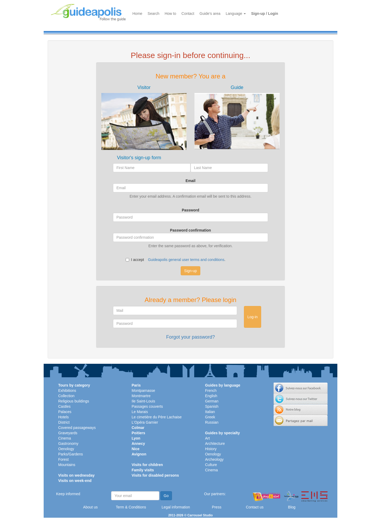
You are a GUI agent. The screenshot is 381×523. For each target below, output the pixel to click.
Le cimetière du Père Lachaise (157, 417)
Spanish (212, 406)
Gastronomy (68, 443)
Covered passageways (77, 428)
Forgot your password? (190, 337)
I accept (135, 260)
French (211, 390)
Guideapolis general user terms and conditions (186, 260)
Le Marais (140, 412)
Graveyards (67, 433)
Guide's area (209, 13)
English (211, 396)
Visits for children (147, 465)
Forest (63, 459)
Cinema (64, 438)
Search (153, 13)
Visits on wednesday (76, 475)
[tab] (143, 117)
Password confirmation (190, 230)
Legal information (176, 507)
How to (170, 13)
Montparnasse (143, 390)
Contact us (255, 507)
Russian (212, 422)
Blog (292, 507)
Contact (188, 13)
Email (190, 181)
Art (207, 438)
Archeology (214, 459)
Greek (210, 417)
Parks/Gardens (70, 454)
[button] (144, 117)
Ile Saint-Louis (143, 401)
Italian (210, 412)
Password (190, 210)
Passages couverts (147, 406)
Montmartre (141, 396)
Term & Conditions (131, 507)
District (64, 422)
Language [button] (236, 13)
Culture (211, 465)
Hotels (63, 417)
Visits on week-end (75, 480)
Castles (64, 406)
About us (90, 507)
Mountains (66, 465)
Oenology (66, 449)
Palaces (64, 412)
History (211, 449)
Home (137, 13)
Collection (66, 396)
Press (216, 507)
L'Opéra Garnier (145, 422)
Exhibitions (67, 390)
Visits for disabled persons (155, 475)
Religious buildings (73, 401)
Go (166, 496)
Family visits (143, 470)
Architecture (215, 443)
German (212, 401)
